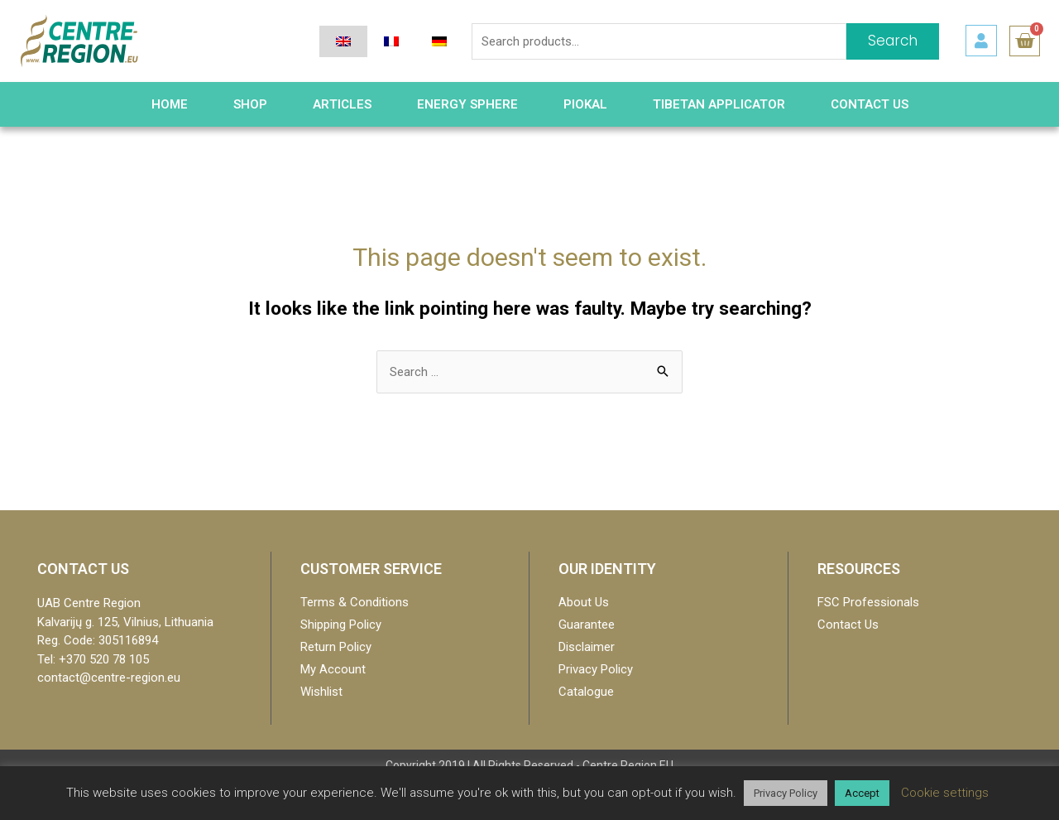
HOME (169, 104)
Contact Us (869, 104)
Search (893, 41)
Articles (342, 104)
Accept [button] (862, 793)
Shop (250, 104)
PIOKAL (585, 104)
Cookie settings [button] (945, 792)
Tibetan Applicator (719, 104)
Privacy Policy (785, 793)
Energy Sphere (467, 104)
